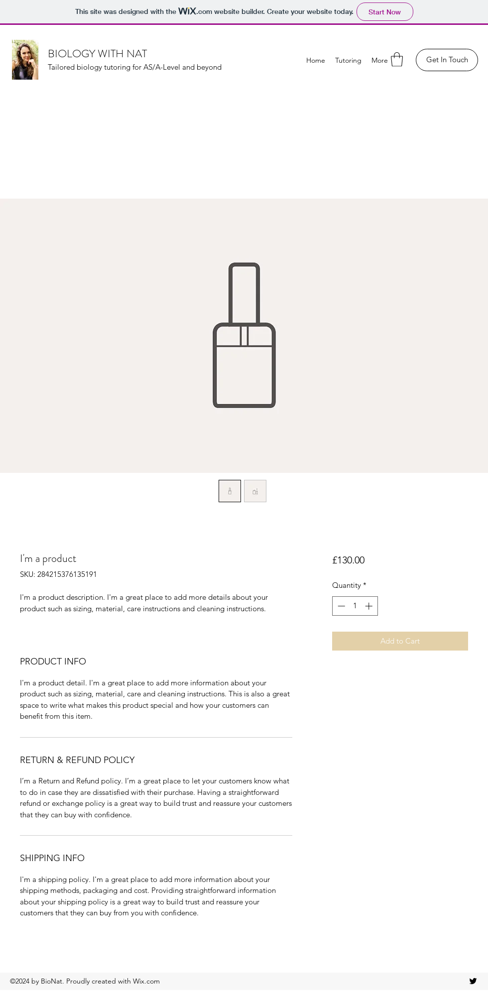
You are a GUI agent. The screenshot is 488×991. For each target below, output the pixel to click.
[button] (397, 59)
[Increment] (369, 606)
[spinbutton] (355, 606)
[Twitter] (473, 981)
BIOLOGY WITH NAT (97, 53)
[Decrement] (340, 606)
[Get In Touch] (447, 60)
